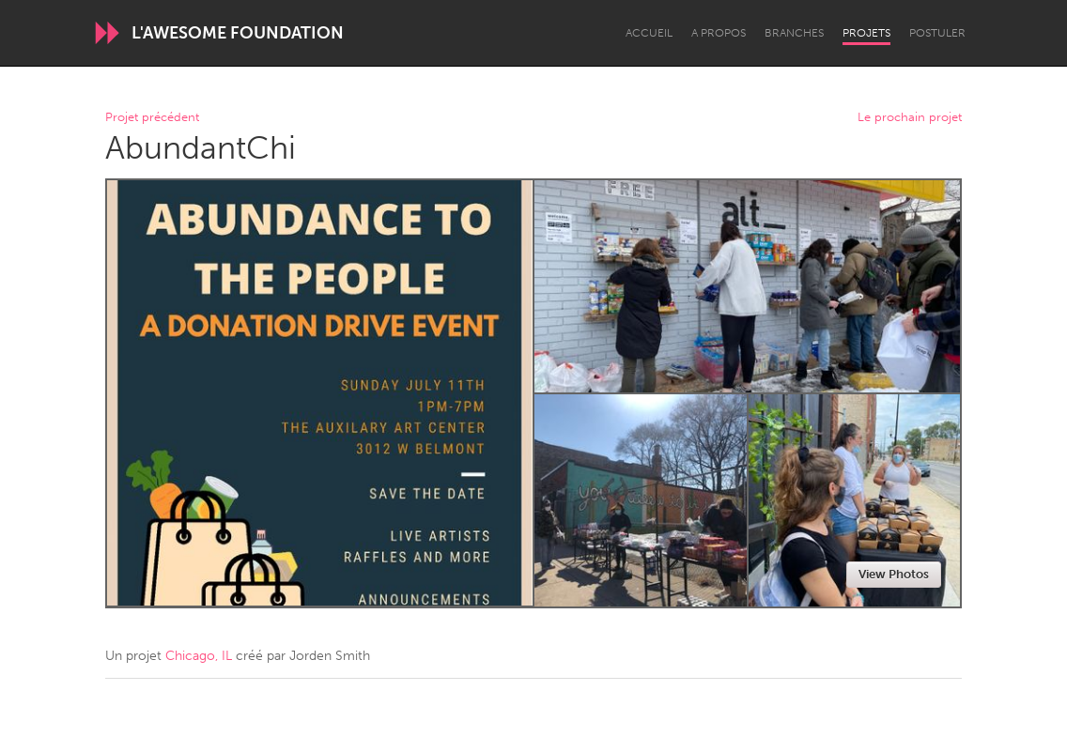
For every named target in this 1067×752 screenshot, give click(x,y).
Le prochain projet (910, 118)
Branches (794, 32)
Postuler (937, 32)
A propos (718, 32)
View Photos (893, 574)
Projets (866, 32)
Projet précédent (152, 118)
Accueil (649, 32)
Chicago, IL (198, 656)
